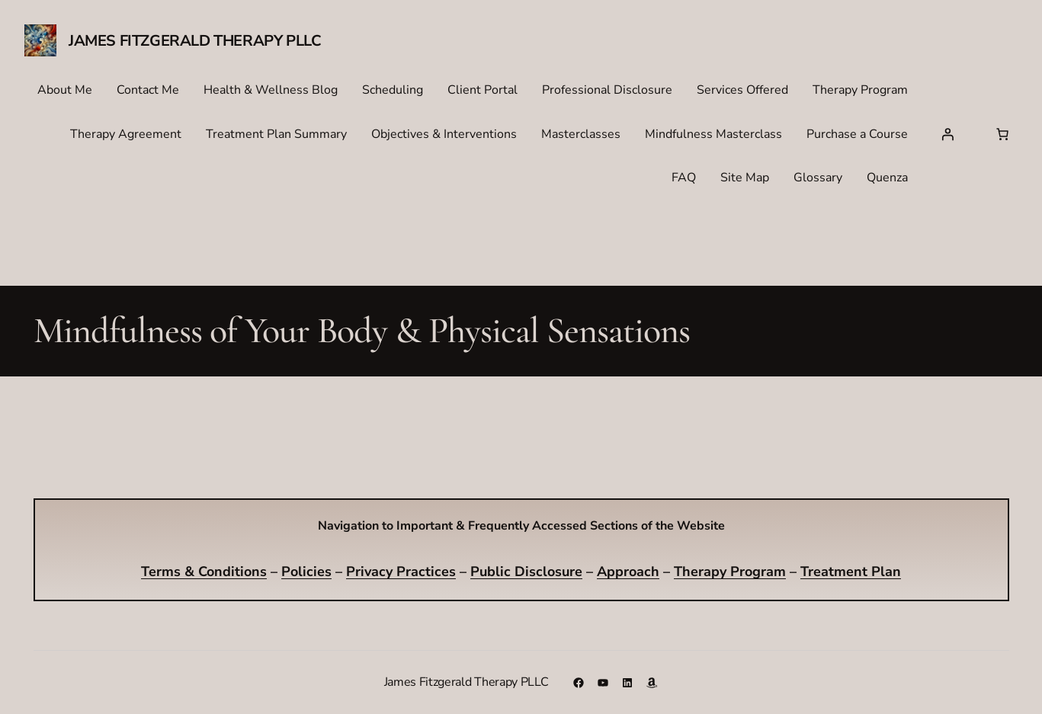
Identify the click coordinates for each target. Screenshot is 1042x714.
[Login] (947, 134)
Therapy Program (730, 571)
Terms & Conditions (204, 571)
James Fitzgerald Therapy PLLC (195, 40)
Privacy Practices (401, 571)
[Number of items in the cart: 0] (1002, 134)
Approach (628, 571)
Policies (306, 571)
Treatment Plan (850, 571)
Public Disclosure (526, 571)
